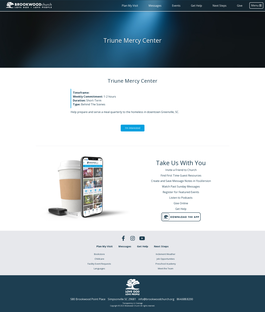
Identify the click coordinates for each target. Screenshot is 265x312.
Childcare (99, 258)
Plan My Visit (130, 5)
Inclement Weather (165, 254)
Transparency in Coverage (133, 303)
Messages (155, 5)
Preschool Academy (166, 263)
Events (176, 5)
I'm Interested (132, 128)
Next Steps (219, 5)
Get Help (196, 5)
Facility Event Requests (99, 263)
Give (239, 5)
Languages (99, 268)
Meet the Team (165, 268)
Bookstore (99, 254)
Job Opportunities (166, 258)
